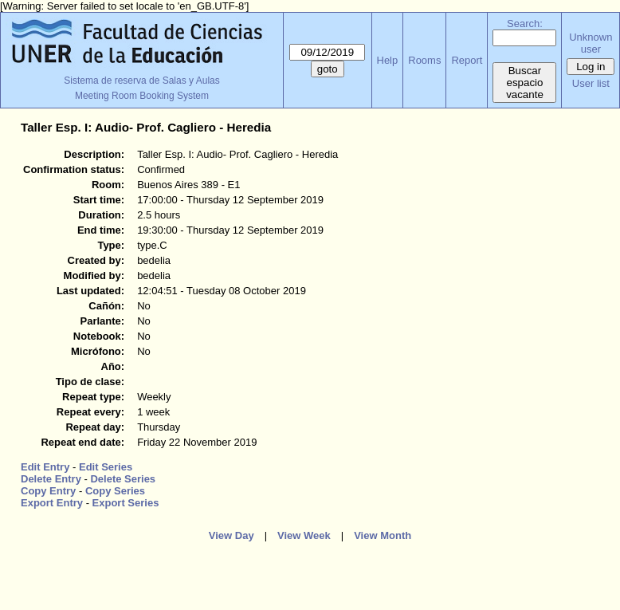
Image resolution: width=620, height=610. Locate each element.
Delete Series (122, 479)
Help (387, 60)
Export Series (125, 503)
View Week (304, 535)
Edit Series (105, 467)
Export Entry (52, 503)
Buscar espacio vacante (524, 82)
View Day (231, 535)
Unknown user (590, 43)
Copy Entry (48, 491)
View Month (382, 535)
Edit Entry (45, 467)
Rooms (424, 60)
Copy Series (115, 491)
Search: (525, 24)
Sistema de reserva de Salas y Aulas (141, 80)
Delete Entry (51, 479)
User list (591, 83)
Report (466, 60)
